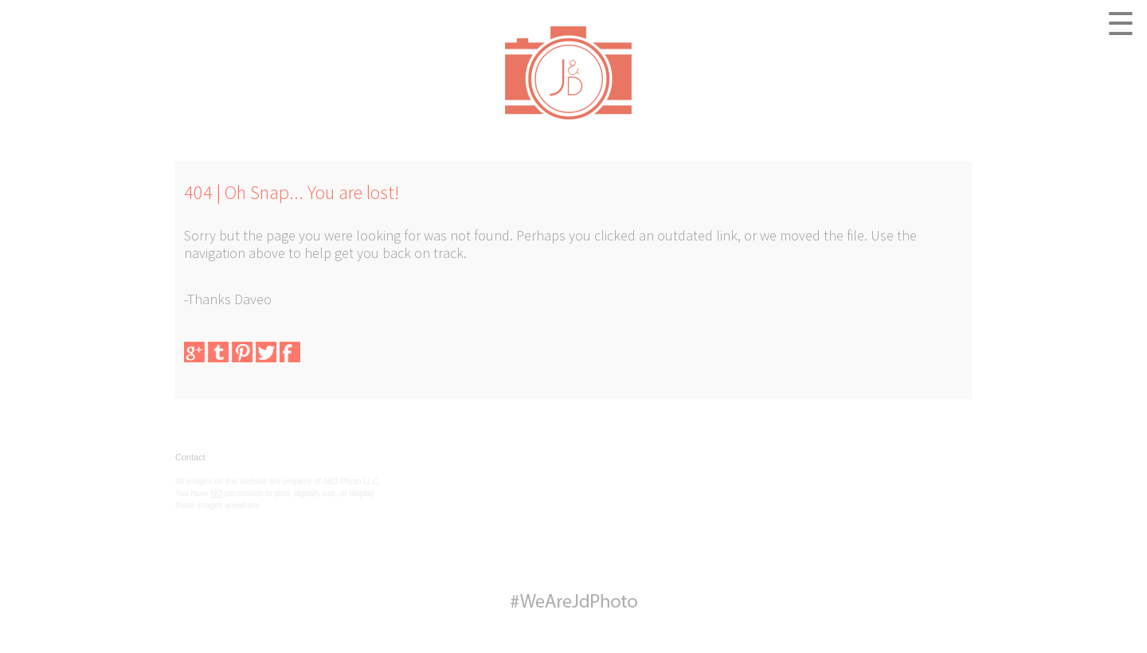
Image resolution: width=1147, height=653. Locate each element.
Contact (190, 457)
